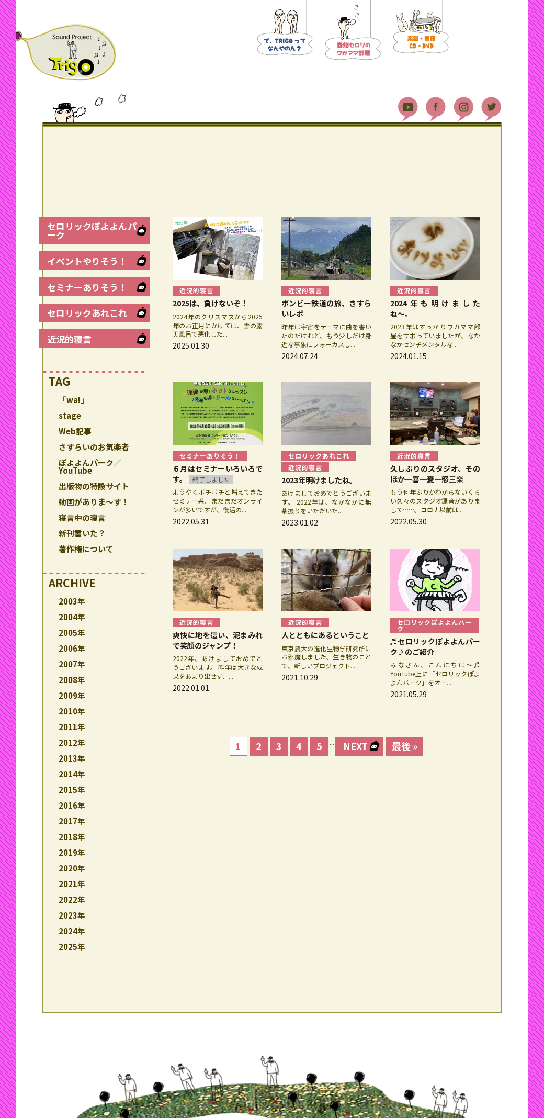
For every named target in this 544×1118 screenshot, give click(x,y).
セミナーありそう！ (87, 287)
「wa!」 (73, 399)
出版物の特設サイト (94, 485)
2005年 (72, 632)
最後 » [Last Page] (404, 746)
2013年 (72, 758)
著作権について (86, 548)
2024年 (72, 930)
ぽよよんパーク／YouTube (90, 466)
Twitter (491, 104)
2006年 (72, 648)
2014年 (72, 773)
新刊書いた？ (82, 533)
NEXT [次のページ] (355, 746)
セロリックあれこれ (87, 312)
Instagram (463, 104)
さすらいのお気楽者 (94, 446)
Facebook (436, 104)
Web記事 (75, 431)
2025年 (72, 946)
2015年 (72, 789)
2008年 (72, 679)
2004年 (72, 616)
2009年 (72, 695)
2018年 (72, 836)
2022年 (72, 899)
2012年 (72, 742)
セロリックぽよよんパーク (92, 230)
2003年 (72, 601)
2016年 (72, 805)
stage (70, 415)
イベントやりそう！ (87, 260)
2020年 (72, 868)
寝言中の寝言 (82, 517)
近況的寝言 (69, 338)
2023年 (72, 915)
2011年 (72, 726)
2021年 (72, 883)
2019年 (72, 852)
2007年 (72, 663)
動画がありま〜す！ (94, 501)
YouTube (408, 104)
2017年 (72, 820)
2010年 (72, 711)
